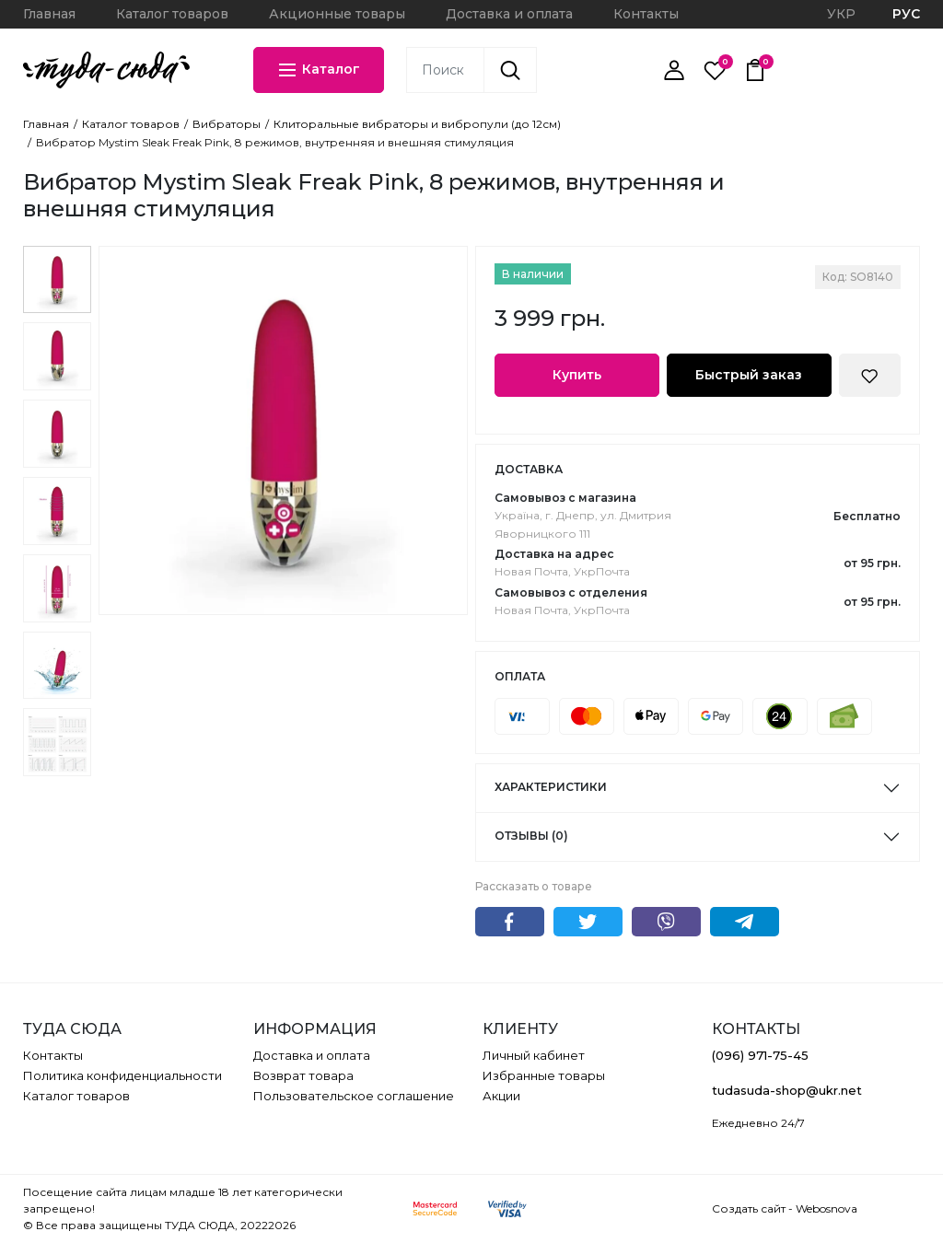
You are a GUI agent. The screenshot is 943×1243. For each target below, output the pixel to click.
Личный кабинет (534, 1055)
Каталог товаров (172, 14)
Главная (49, 14)
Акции (501, 1095)
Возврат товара (303, 1075)
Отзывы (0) (531, 835)
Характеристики (551, 787)
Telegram (744, 921)
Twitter (588, 921)
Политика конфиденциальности (122, 1075)
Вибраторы (226, 124)
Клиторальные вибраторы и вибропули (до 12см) (417, 124)
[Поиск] (510, 70)
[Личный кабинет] (674, 70)
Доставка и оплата (509, 14)
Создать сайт (749, 1208)
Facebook (509, 921)
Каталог (318, 70)
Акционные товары (337, 14)
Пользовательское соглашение (353, 1095)
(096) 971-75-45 (760, 1055)
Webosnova (826, 1208)
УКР (841, 14)
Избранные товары (544, 1075)
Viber (666, 921)
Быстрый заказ (748, 374)
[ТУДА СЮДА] (106, 70)
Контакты (646, 14)
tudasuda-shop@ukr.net (787, 1090)
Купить (577, 374)
